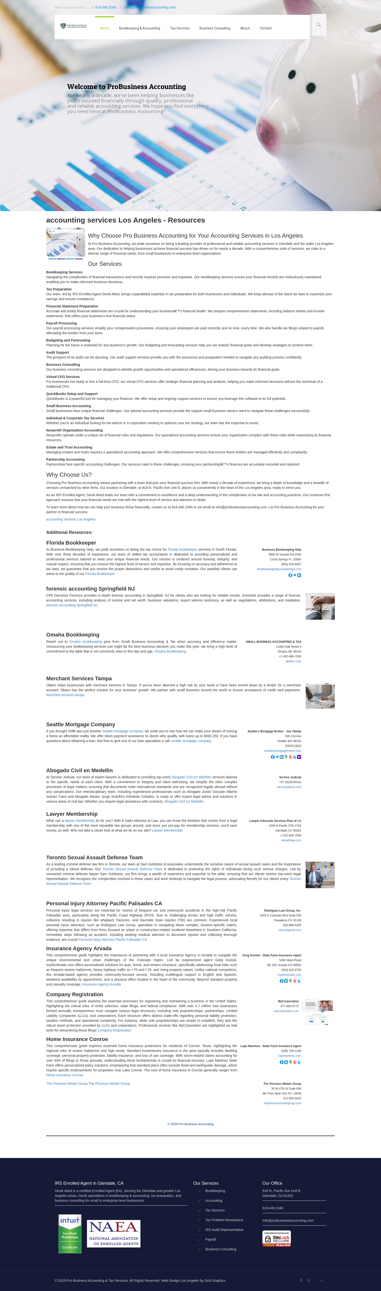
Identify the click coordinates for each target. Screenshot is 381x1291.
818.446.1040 (105, 7)
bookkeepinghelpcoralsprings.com (279, 569)
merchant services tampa (65, 695)
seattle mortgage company (192, 741)
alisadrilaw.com (291, 840)
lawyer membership (80, 821)
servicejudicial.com (289, 787)
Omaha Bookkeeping (72, 635)
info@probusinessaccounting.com (150, 7)
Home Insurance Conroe (77, 1039)
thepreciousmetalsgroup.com (282, 1103)
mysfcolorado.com (289, 975)
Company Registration (74, 994)
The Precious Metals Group (66, 1083)
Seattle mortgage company (122, 731)
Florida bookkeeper (182, 549)
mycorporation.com (286, 1011)
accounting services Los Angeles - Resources (125, 220)
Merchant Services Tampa (79, 678)
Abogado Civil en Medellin (79, 770)
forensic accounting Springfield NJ (90, 589)
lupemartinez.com (289, 1056)
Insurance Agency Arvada (79, 948)
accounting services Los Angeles (70, 519)
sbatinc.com (293, 661)
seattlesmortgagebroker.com (282, 751)
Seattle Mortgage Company (80, 724)
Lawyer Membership (72, 814)
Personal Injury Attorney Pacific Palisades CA (104, 903)
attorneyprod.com (289, 930)
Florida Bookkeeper (71, 543)
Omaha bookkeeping (85, 642)
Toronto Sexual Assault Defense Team (94, 858)
